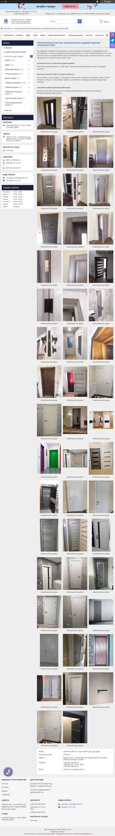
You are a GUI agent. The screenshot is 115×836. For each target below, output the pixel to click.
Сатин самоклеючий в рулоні (13, 104)
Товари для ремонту (57, 35)
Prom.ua (68, 829)
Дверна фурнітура (12, 69)
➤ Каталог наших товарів (13, 56)
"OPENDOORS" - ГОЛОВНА (13, 35)
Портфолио (8, 28)
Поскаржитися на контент (64, 834)
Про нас (89, 35)
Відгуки (4, 791)
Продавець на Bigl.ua (57, 831)
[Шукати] (80, 21)
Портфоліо (6, 795)
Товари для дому (75, 35)
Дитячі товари (10, 78)
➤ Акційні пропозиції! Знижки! (15, 52)
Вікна (35, 35)
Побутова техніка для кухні (13, 93)
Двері (28, 35)
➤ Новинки (8, 48)
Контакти (99, 35)
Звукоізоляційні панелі (13, 98)
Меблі (42, 35)
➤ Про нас (8, 110)
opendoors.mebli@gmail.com (74, 769)
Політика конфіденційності (83, 834)
